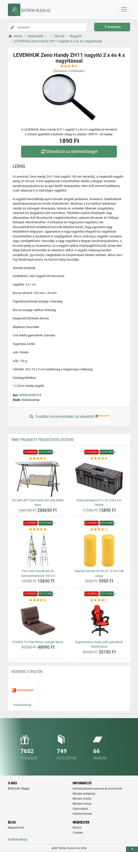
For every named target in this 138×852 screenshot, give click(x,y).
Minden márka (82, 798)
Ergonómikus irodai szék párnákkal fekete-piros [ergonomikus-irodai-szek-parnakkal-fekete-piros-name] (99, 644)
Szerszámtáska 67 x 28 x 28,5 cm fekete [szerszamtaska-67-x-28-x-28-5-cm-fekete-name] (98, 502)
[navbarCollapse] (124, 9)
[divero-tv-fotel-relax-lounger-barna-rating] (38, 600)
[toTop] (132, 849)
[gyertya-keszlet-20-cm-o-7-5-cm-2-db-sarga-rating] (99, 529)
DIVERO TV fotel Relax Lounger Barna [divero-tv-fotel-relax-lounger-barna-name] (37, 642)
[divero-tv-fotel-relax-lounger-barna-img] (38, 621)
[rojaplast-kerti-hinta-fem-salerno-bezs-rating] (38, 458)
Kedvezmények (82, 813)
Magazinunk (16, 827)
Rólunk (77, 827)
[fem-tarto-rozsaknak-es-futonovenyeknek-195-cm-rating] (38, 529)
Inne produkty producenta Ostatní (43, 439)
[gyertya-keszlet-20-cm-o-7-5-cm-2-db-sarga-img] (99, 550)
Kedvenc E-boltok (27, 671)
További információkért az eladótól (69, 417)
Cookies (78, 832)
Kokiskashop (31, 400)
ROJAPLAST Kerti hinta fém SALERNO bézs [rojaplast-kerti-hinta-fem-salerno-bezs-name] (38, 502)
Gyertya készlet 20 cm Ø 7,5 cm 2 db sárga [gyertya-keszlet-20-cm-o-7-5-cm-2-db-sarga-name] (99, 573)
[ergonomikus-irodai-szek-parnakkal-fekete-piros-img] (99, 621)
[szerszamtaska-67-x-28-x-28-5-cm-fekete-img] (99, 479)
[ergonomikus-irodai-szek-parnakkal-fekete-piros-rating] (99, 600)
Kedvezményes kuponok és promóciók (97, 788)
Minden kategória (84, 793)
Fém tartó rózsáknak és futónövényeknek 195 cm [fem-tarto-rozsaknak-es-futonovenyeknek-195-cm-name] (38, 573)
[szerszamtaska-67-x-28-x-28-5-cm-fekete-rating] (99, 458)
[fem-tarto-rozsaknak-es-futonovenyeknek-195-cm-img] (38, 550)
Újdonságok (80, 808)
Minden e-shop (82, 803)
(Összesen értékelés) (69, 71)
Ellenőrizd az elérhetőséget (69, 151)
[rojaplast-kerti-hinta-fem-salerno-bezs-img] (38, 479)
